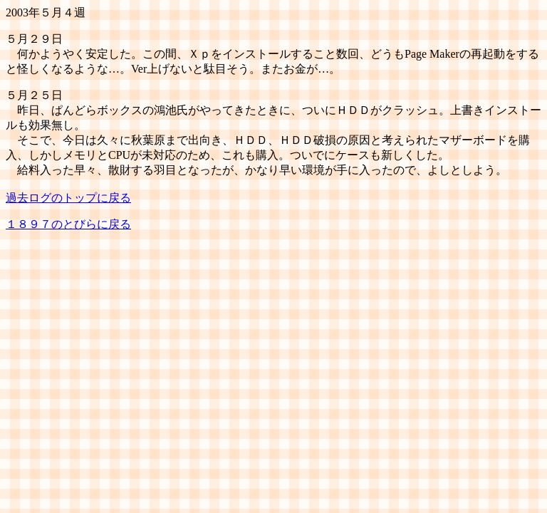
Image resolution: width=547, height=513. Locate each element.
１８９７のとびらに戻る (68, 224)
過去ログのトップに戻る (68, 198)
